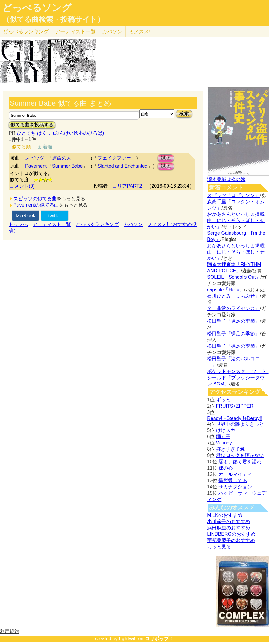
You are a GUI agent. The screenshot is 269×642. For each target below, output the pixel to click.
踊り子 (223, 436)
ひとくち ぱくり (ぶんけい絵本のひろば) (60, 133)
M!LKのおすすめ (224, 515)
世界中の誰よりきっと (240, 424)
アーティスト (75, 31)
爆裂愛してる (232, 480)
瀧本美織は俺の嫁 (226, 179)
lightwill (128, 638)
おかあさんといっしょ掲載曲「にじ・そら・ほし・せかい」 (236, 220)
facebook (25, 215)
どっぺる (26, 31)
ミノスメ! (140, 31)
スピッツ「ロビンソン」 (233, 195)
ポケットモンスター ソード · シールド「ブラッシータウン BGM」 (237, 377)
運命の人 (61, 157)
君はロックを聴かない (240, 455)
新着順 (45, 146)
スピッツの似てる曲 (35, 198)
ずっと (223, 399)
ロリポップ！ (159, 638)
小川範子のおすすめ (228, 521)
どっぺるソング (37, 7)
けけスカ (225, 430)
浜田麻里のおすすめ (228, 527)
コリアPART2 (127, 186)
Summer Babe (67, 166)
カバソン (112, 31)
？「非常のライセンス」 (233, 308)
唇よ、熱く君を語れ (240, 461)
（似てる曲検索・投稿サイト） (53, 19)
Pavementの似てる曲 (36, 204)
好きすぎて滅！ (233, 449)
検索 (184, 113)
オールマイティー (237, 474)
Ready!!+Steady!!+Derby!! (234, 418)
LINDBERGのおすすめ (231, 534)
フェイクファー (114, 157)
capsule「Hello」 (225, 289)
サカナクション (235, 486)
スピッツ (34, 157)
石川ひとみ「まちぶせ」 (233, 295)
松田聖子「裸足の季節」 (233, 321)
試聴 (166, 157)
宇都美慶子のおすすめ (231, 540)
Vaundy (224, 442)
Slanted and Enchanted (122, 166)
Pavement (36, 166)
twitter (54, 215)
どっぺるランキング (97, 224)
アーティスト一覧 (52, 224)
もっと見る (219, 546)
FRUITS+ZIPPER (234, 406)
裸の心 (225, 468)
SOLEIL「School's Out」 (233, 277)
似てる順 (21, 146)
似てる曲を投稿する (32, 124)
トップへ (18, 224)
